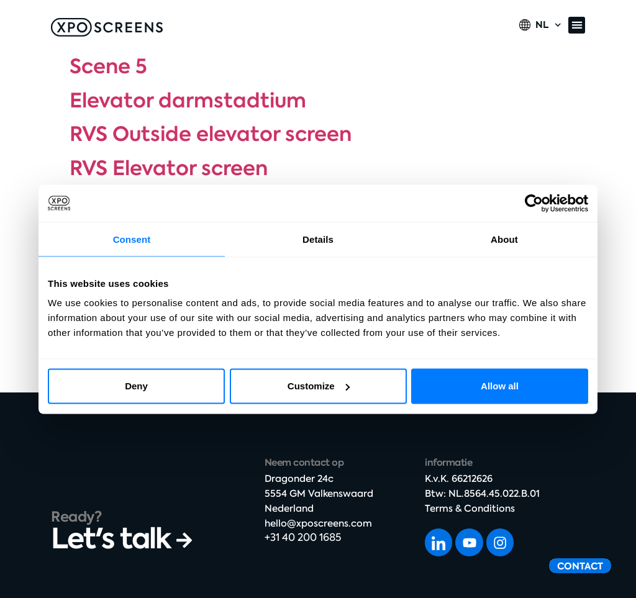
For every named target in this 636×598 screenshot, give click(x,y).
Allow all (500, 386)
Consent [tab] (132, 238)
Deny (136, 386)
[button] (576, 25)
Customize (319, 386)
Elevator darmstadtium (188, 100)
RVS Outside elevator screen (211, 134)
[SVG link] (107, 27)
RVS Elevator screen (169, 168)
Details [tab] (318, 238)
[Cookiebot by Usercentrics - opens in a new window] (533, 203)
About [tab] (504, 238)
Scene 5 (108, 66)
